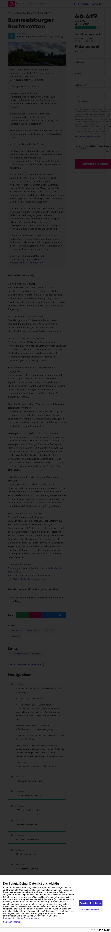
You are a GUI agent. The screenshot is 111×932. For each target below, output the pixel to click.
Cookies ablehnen (90, 909)
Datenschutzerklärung (13, 918)
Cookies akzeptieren (90, 903)
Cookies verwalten (11, 922)
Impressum (34, 918)
